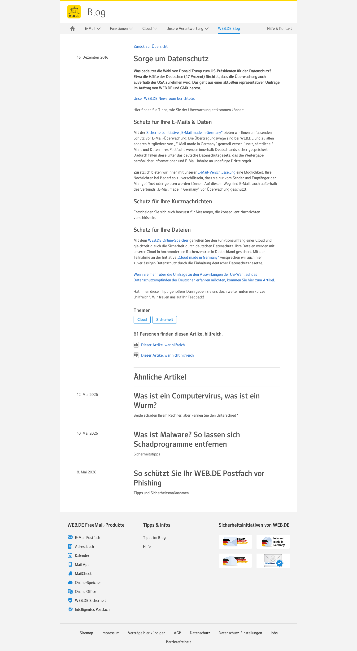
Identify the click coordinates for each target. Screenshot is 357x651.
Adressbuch (84, 546)
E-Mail (93, 28)
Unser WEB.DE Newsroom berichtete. (164, 98)
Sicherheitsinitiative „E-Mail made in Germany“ (184, 132)
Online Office (85, 591)
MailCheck (83, 573)
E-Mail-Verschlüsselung (216, 172)
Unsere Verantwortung (187, 28)
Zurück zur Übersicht (151, 46)
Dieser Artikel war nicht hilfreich (164, 355)
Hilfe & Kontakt (279, 28)
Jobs (274, 632)
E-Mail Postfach (87, 537)
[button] (142, 319)
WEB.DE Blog (229, 28)
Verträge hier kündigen (146, 632)
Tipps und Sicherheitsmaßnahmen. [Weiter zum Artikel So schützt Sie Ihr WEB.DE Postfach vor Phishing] (162, 492)
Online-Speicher (88, 582)
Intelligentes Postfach (92, 609)
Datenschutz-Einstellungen (240, 632)
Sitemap (86, 632)
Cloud (149, 28)
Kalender (82, 555)
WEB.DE (74, 11)
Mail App (82, 564)
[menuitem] (72, 28)
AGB (177, 632)
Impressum (110, 632)
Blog (96, 12)
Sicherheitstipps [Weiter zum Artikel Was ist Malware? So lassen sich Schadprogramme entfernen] (147, 454)
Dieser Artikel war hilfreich (159, 344)
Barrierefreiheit (178, 641)
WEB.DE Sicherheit (90, 600)
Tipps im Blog (154, 537)
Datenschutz (200, 632)
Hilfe (147, 546)
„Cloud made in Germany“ (198, 257)
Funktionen (121, 28)
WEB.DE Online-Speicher (168, 240)
